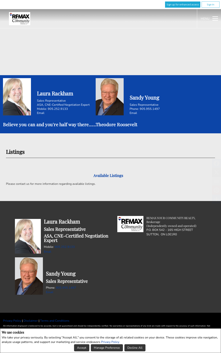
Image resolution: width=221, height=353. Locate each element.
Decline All (134, 348)
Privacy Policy (110, 342)
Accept (81, 348)
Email (40, 113)
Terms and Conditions (54, 321)
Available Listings (108, 175)
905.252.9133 (58, 109)
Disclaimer (31, 321)
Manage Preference (107, 348)
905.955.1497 (150, 109)
